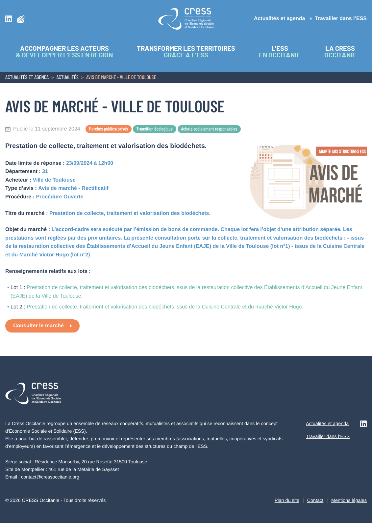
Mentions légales (349, 500)
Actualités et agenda (279, 18)
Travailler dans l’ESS (341, 18)
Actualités (67, 77)
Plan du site (287, 500)
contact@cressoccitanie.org (50, 477)
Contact (315, 500)
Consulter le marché (38, 326)
